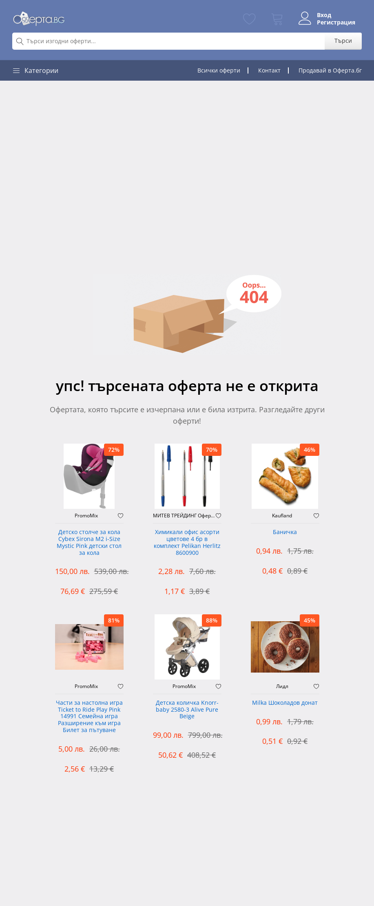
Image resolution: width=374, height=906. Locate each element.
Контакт (269, 70)
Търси (343, 40)
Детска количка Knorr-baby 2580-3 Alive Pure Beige (187, 709)
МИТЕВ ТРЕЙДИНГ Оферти (184, 516)
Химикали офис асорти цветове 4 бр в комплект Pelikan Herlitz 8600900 (187, 542)
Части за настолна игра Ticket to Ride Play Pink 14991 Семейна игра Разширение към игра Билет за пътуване (89, 716)
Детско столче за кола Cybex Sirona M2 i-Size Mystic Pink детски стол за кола (89, 542)
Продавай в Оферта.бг (330, 70)
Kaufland (282, 516)
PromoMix (86, 516)
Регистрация (336, 22)
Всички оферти (218, 70)
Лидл (282, 686)
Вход (324, 15)
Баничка (285, 532)
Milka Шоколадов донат (285, 702)
